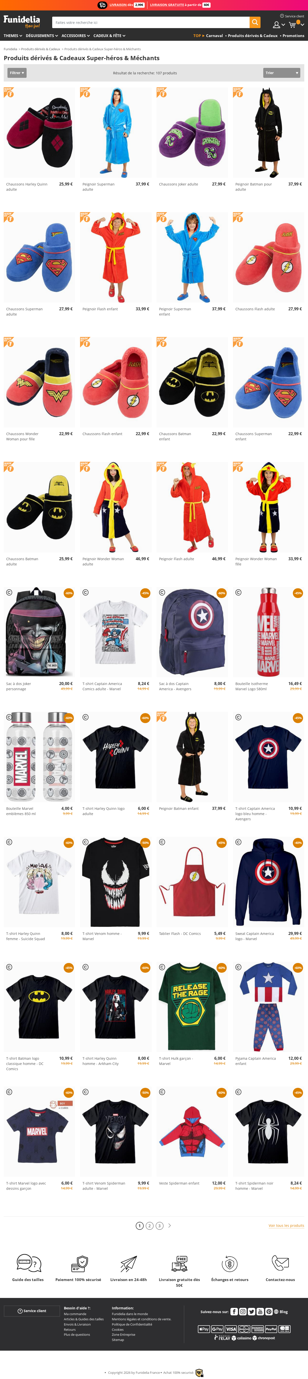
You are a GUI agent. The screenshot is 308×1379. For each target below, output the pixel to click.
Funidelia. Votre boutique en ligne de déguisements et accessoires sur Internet (22, 22)
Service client (32, 1311)
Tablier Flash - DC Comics (180, 933)
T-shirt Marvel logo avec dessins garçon (26, 1186)
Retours (70, 1329)
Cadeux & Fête (107, 35)
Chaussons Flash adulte (255, 309)
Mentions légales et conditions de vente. (141, 1319)
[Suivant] (170, 1226)
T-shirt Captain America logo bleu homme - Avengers (255, 813)
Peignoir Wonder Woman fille (256, 561)
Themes (11, 35)
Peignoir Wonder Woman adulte (103, 561)
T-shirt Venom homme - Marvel (102, 936)
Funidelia (10, 49)
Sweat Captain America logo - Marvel (254, 936)
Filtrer (15, 72)
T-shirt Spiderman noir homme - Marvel (254, 1186)
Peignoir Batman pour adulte (253, 187)
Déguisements (40, 35)
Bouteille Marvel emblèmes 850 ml (21, 811)
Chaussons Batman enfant (175, 436)
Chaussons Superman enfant (253, 436)
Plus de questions (77, 1334)
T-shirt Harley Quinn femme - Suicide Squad (25, 936)
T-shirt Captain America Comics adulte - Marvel (102, 686)
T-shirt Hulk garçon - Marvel (176, 1061)
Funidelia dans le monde (130, 1314)
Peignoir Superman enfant (175, 312)
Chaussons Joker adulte (178, 184)
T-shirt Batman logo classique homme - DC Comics (25, 1063)
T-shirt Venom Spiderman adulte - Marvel (104, 1186)
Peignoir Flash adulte (176, 558)
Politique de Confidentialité (132, 1324)
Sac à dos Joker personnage (18, 686)
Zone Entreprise (123, 1334)
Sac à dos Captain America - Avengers (175, 686)
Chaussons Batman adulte (22, 561)
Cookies (118, 1329)
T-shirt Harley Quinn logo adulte (104, 811)
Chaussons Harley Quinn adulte (26, 187)
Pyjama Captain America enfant (255, 1061)
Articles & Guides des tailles (84, 1319)
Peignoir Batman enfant (179, 808)
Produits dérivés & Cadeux (40, 49)
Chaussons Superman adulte (24, 312)
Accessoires (74, 35)
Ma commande (75, 1314)
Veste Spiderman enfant (179, 1183)
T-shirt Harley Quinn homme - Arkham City (101, 1061)
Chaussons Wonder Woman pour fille (22, 436)
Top (197, 35)
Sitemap (118, 1339)
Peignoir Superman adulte (99, 187)
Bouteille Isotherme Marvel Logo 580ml (251, 686)
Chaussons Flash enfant (102, 433)
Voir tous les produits (286, 1225)
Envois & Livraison (77, 1324)
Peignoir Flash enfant (100, 309)
